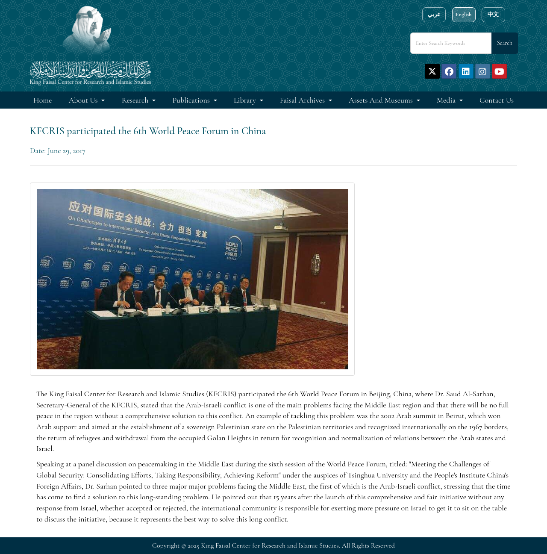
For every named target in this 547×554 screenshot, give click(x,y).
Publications (192, 100)
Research (136, 100)
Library (246, 100)
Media (447, 100)
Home (42, 100)
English (463, 14)
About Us (84, 100)
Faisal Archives (303, 100)
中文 (493, 14)
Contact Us (496, 100)
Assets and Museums (382, 100)
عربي (434, 14)
